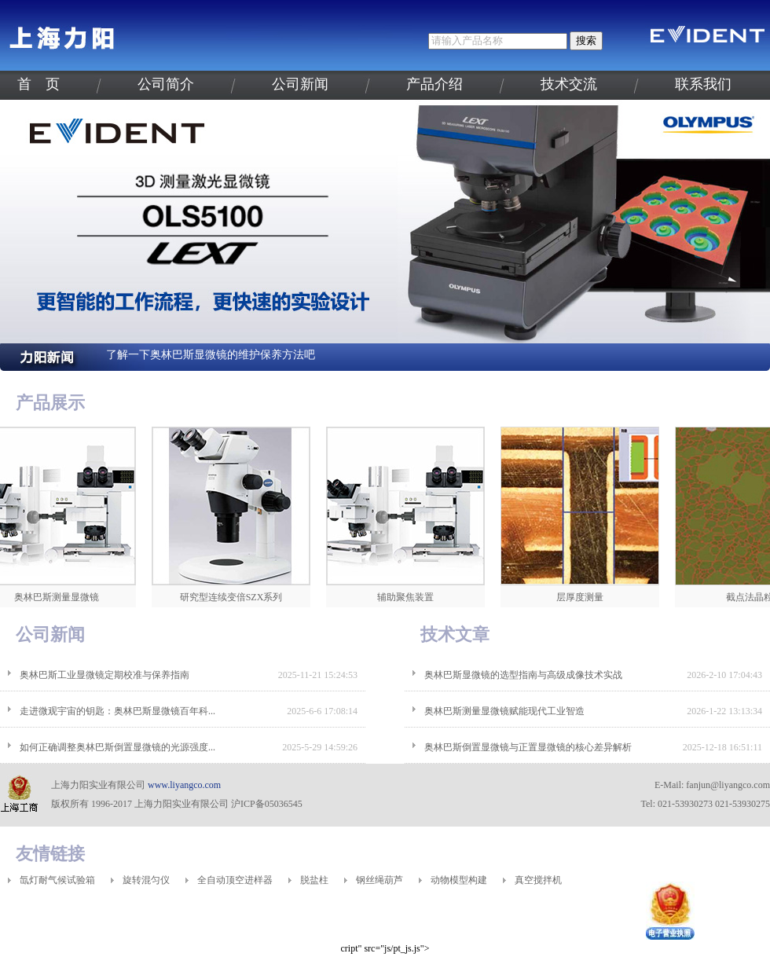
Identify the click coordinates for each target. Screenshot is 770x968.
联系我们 (703, 84)
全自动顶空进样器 (235, 880)
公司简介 (166, 84)
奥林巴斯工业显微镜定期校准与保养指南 (104, 674)
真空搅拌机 (538, 880)
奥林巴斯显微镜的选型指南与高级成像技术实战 (523, 674)
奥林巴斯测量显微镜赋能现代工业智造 (504, 711)
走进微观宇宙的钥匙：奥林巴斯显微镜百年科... (117, 711)
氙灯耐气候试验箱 (57, 880)
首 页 (38, 84)
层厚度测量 (585, 597)
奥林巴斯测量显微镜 (62, 597)
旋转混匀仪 (146, 880)
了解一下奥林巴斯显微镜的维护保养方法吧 (210, 355)
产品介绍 (434, 84)
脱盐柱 (314, 880)
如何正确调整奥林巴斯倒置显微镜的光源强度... (117, 747)
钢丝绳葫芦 (379, 880)
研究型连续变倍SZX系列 (236, 597)
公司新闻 (300, 84)
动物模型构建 (459, 880)
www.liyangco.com (184, 784)
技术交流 (569, 84)
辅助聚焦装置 (411, 597)
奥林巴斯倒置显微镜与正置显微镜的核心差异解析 (528, 747)
